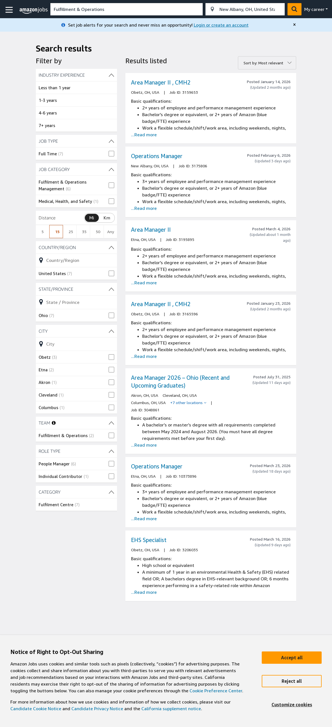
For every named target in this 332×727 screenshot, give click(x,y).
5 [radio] (42, 231)
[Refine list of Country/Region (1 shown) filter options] (76, 260)
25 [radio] (71, 231)
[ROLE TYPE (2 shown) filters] (76, 451)
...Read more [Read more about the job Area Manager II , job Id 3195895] (144, 282)
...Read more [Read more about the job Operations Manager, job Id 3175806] (144, 208)
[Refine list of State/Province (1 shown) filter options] (76, 302)
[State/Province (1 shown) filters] (76, 289)
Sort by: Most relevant (263, 62)
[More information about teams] (53, 422)
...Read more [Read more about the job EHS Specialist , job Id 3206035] (144, 592)
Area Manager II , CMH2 (161, 82)
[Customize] (292, 704)
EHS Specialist (149, 540)
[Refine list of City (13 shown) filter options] (76, 344)
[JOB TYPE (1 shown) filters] (76, 141)
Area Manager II (151, 229)
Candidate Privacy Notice (97, 708)
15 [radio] (57, 231)
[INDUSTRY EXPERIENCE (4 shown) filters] (76, 75)
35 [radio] (84, 231)
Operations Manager (157, 156)
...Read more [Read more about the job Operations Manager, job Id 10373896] (144, 518)
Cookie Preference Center (216, 690)
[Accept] (292, 657)
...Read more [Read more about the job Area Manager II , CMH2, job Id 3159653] (144, 134)
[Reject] (292, 681)
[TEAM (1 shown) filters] (111, 423)
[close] (294, 24)
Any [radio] (110, 231)
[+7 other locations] (188, 402)
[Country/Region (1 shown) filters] (76, 247)
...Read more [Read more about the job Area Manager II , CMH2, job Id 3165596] (144, 356)
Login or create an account (221, 25)
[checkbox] (76, 153)
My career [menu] (314, 9)
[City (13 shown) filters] (76, 331)
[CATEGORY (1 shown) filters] (76, 492)
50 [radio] (98, 231)
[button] (9, 10)
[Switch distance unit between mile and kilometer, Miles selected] (92, 218)
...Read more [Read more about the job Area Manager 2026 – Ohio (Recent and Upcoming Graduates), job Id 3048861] (144, 445)
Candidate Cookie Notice (35, 708)
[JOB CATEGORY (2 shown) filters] (76, 169)
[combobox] (126, 9)
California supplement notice (171, 708)
